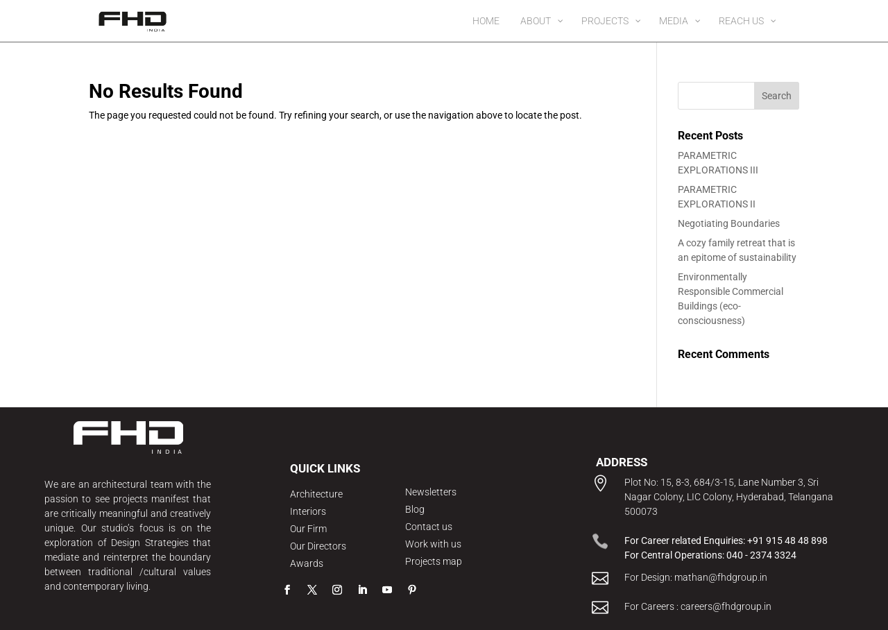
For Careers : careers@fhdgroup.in (697, 606)
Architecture (316, 494)
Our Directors (318, 546)
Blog (415, 509)
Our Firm (308, 528)
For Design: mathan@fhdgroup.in (695, 577)
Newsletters (430, 491)
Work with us (433, 544)
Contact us (428, 526)
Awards (306, 563)
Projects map (433, 561)
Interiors (308, 511)
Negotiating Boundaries (729, 223)
